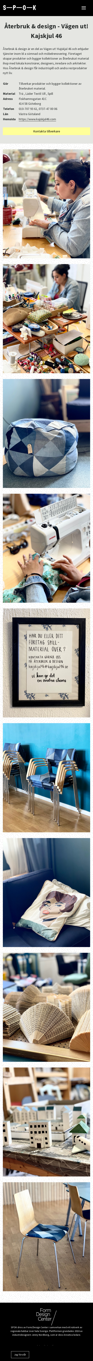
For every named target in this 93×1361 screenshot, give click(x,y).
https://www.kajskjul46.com (37, 119)
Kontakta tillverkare (46, 131)
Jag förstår (20, 1354)
